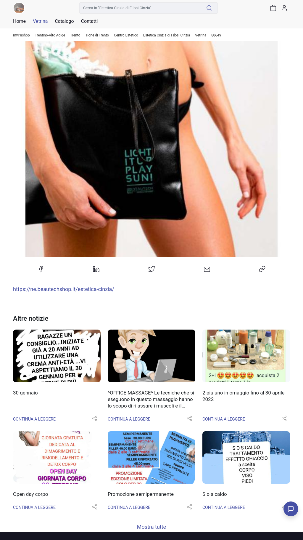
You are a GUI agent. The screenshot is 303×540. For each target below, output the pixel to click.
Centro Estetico (126, 35)
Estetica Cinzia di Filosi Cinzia (166, 35)
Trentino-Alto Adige (50, 35)
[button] (95, 420)
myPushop (21, 35)
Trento (75, 35)
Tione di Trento (97, 35)
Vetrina (200, 35)
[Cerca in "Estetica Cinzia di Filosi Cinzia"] (140, 8)
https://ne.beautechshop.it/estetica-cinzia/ (63, 289)
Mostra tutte (151, 527)
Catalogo (64, 21)
